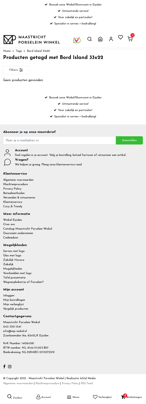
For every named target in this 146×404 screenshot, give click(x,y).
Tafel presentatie (14, 277)
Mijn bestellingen (14, 300)
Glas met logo (12, 255)
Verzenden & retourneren (19, 197)
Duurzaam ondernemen (18, 233)
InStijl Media (87, 378)
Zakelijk (8, 264)
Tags (19, 51)
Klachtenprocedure (15, 184)
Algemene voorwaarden (18, 180)
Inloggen (8, 295)
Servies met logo (14, 251)
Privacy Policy (12, 188)
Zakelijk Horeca (13, 260)
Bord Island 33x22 (38, 51)
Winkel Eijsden (12, 220)
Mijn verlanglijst (13, 304)
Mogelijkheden (12, 268)
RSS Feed (87, 383)
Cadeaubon (10, 237)
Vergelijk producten (15, 308)
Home (7, 51)
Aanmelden (129, 140)
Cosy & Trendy (12, 206)
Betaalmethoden (14, 193)
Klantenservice (12, 202)
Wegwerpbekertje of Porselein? (23, 282)
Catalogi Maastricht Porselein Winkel (27, 228)
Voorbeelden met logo (17, 273)
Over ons (9, 224)
